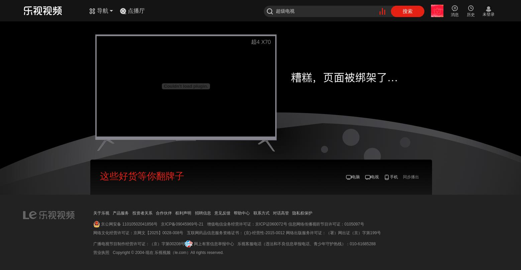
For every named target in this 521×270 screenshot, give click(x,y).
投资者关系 (142, 213)
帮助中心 (242, 213)
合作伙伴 (164, 213)
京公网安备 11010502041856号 (129, 224)
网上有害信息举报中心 (214, 244)
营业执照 (101, 252)
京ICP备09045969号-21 (182, 224)
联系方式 (261, 213)
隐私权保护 (302, 213)
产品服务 (121, 213)
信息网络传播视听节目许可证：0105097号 (326, 224)
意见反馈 (222, 213)
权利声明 (183, 213)
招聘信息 (203, 213)
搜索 (408, 11)
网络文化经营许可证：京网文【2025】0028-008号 (138, 233)
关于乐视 (101, 213)
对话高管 (281, 213)
